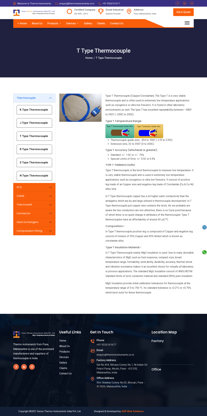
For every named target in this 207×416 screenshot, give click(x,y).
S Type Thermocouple (34, 162)
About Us (37, 23)
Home (23, 23)
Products (54, 23)
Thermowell (24, 204)
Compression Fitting (29, 231)
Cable (20, 196)
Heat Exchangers (27, 222)
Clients (101, 23)
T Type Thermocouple (34, 136)
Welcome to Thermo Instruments (34, 3)
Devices (72, 23)
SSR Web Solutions (132, 411)
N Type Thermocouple (34, 175)
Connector (24, 213)
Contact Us (116, 23)
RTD (19, 187)
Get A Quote (183, 12)
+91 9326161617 (111, 3)
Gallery (88, 23)
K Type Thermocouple (34, 109)
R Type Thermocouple (34, 149)
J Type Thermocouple (34, 122)
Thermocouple (26, 98)
